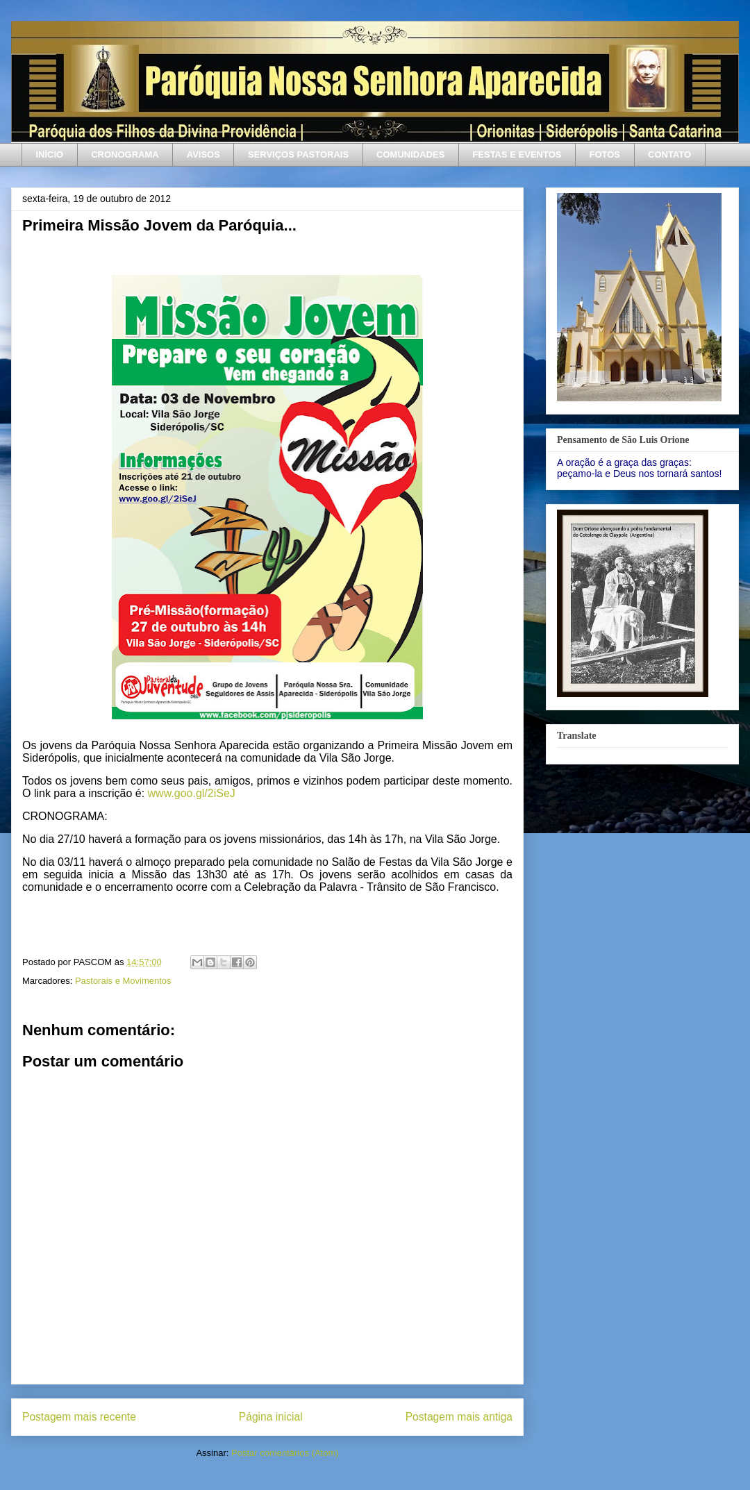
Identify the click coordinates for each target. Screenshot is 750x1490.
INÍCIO (50, 154)
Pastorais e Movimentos (123, 981)
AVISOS (203, 154)
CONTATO (669, 154)
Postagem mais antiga (459, 1417)
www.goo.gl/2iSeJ (191, 793)
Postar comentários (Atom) (285, 1453)
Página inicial (271, 1417)
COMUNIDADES (410, 154)
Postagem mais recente (79, 1417)
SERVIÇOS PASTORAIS (298, 154)
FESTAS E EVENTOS (516, 154)
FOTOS (604, 154)
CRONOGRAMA (125, 154)
